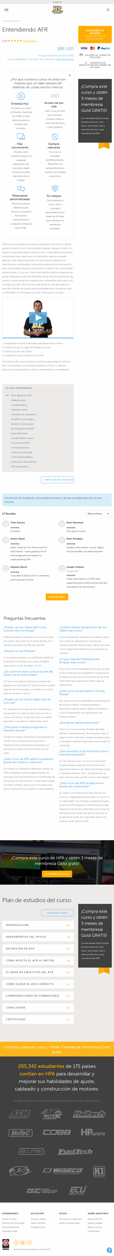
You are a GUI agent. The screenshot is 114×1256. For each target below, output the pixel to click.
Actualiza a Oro (38, 1227)
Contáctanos (94, 1231)
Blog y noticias (95, 1227)
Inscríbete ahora (95, 34)
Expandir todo (57, 912)
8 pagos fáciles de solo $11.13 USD (56, 55)
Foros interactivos (10, 1227)
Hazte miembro (38, 1223)
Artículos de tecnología (13, 1223)
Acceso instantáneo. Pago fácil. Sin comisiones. (31, 59)
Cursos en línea (9, 1219)
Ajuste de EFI (14, 21)
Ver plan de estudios (59, 479)
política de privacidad (69, 1223)
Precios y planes (38, 1219)
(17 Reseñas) (29, 41)
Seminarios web (9, 1231)
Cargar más (57, 596)
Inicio (57, 2)
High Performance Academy (57, 10)
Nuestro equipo (95, 1223)
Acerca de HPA (95, 1219)
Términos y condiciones (70, 1219)
